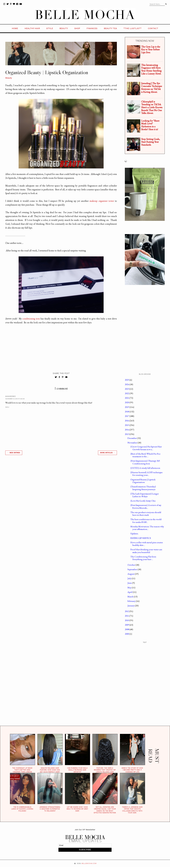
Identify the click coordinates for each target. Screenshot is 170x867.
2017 (127, 416)
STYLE (49, 28)
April (130, 592)
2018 (127, 411)
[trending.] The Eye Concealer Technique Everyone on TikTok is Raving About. (151, 87)
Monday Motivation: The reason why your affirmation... (147, 528)
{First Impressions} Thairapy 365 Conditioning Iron (145, 462)
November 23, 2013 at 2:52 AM (15, 398)
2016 (127, 420)
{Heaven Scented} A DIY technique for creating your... (146, 473)
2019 (127, 407)
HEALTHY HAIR (32, 28)
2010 (127, 620)
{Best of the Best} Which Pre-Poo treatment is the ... (145, 455)
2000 (127, 633)
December (132, 438)
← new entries (13, 453)
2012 (127, 611)
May (130, 587)
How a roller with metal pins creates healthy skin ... (146, 544)
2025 (127, 379)
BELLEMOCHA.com (89, 863)
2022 (127, 393)
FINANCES (92, 28)
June (130, 582)
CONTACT (153, 28)
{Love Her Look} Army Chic (143, 500)
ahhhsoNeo (10, 396)
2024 (127, 384)
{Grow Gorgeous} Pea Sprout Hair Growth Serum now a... (146, 448)
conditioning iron (31, 318)
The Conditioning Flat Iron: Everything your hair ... (143, 558)
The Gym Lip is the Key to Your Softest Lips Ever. (150, 49)
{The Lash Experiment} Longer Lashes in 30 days (144, 495)
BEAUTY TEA (110, 28)
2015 (127, 425)
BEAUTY (64, 28)
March (131, 596)
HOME (15, 28)
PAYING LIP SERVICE (140, 538)
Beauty (8, 78)
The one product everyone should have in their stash (145, 513)
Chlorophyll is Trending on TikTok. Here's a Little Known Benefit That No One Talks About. (151, 107)
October (132, 564)
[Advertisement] (61, 495)
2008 (127, 629)
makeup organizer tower (102, 200)
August (131, 573)
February (132, 601)
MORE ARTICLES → (107, 453)
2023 (127, 388)
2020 (127, 402)
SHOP (77, 28)
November (133, 442)
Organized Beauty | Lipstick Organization (142, 481)
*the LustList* (132, 28)
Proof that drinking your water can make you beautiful (146, 551)
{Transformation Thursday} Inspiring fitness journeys (143, 488)
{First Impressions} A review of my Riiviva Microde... (145, 506)
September (133, 569)
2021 (127, 397)
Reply (7, 407)
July (130, 578)
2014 (127, 429)
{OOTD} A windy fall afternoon (145, 467)
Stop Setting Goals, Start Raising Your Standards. (150, 141)
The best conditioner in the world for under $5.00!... (146, 520)
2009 (127, 624)
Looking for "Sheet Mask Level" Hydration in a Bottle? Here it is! (150, 125)
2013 (127, 434)
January (131, 605)
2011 (127, 615)
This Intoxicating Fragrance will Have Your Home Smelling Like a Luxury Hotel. (151, 69)
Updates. (134, 533)
